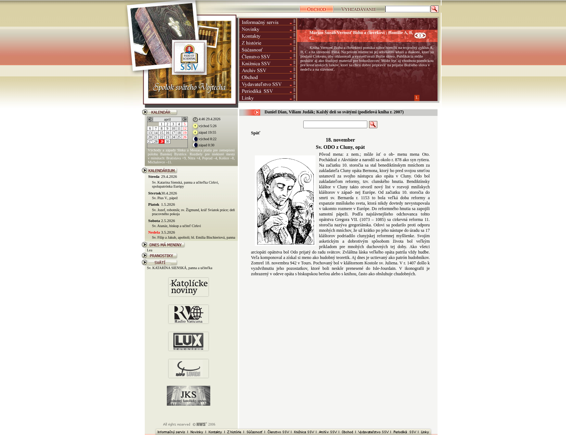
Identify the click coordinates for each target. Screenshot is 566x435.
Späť (256, 132)
